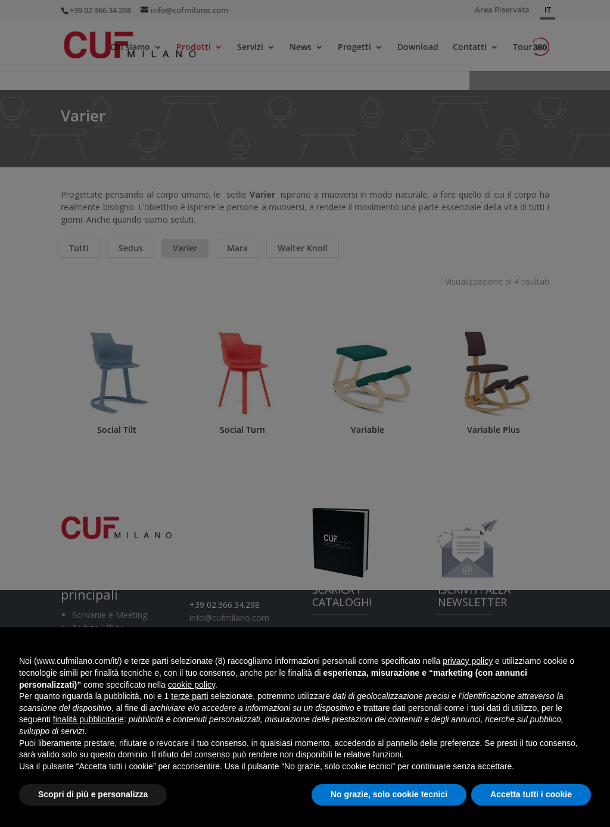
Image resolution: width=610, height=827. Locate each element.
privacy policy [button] (468, 661)
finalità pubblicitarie (88, 719)
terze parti (189, 696)
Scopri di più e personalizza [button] (93, 794)
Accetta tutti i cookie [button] (531, 794)
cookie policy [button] (191, 684)
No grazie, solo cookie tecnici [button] (389, 794)
